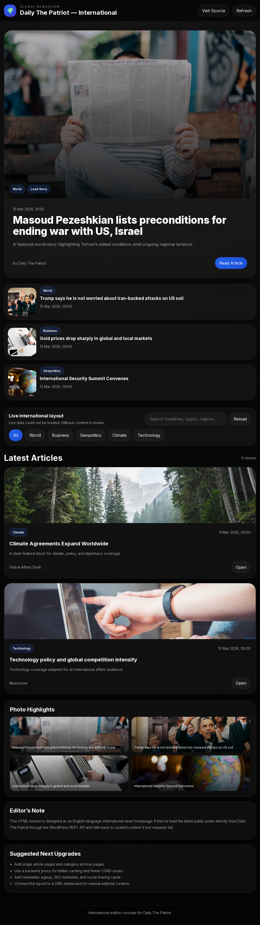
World (35, 435)
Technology (149, 435)
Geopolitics (90, 435)
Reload (240, 418)
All (15, 435)
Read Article (231, 263)
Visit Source (213, 10)
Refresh (244, 10)
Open (241, 567)
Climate (119, 435)
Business (60, 435)
